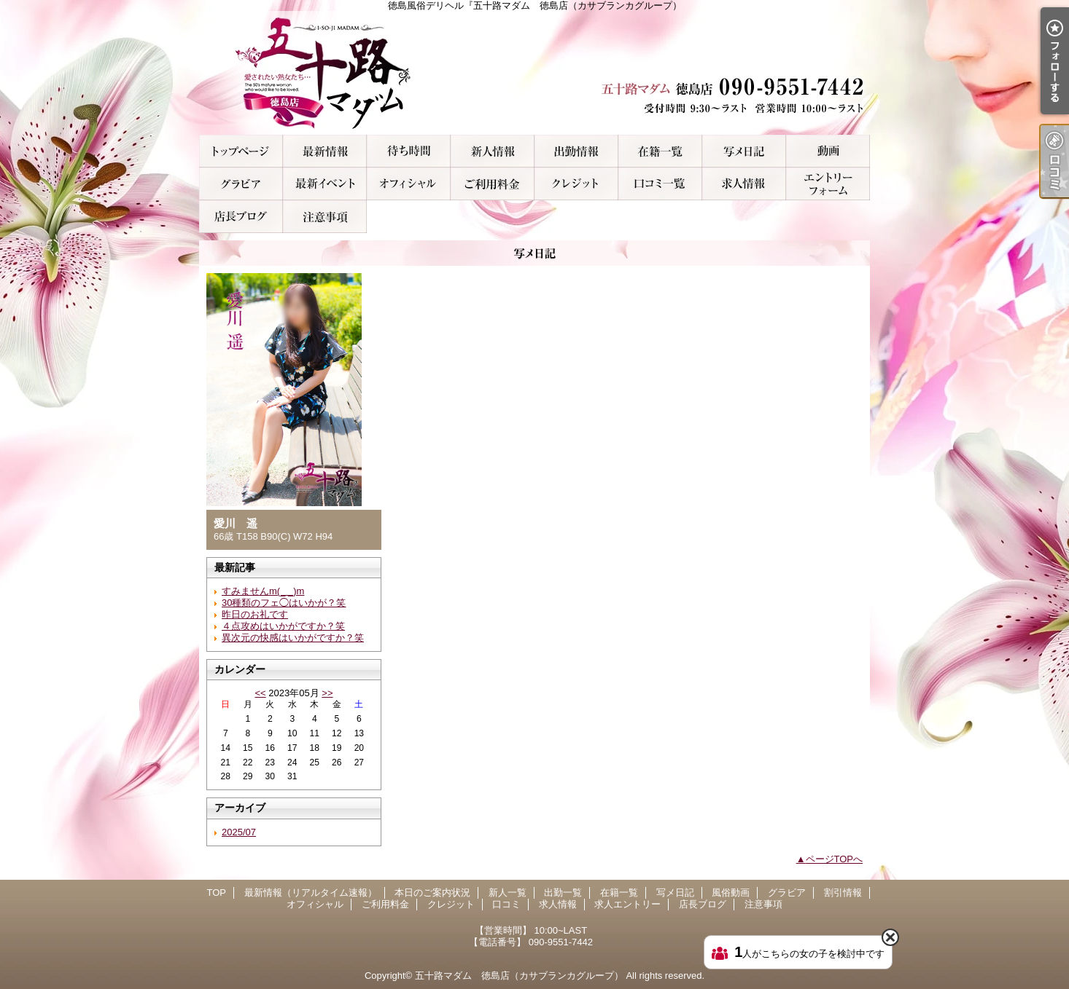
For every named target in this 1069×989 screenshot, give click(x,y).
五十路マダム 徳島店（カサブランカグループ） (519, 975)
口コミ (660, 184)
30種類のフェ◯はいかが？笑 (284, 602)
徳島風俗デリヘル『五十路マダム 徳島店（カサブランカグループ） (534, 73)
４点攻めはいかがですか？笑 (283, 625)
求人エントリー (828, 184)
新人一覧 (492, 151)
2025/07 (239, 832)
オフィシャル (409, 184)
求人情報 (744, 184)
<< (259, 692)
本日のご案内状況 (409, 151)
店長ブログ (241, 216)
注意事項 (325, 216)
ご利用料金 (492, 184)
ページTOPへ (834, 859)
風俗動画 (828, 151)
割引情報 (325, 184)
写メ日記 (744, 151)
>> (327, 692)
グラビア (241, 184)
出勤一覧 (576, 151)
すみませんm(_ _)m (263, 591)
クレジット (576, 184)
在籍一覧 (660, 151)
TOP (241, 151)
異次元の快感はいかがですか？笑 (293, 637)
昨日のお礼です (255, 614)
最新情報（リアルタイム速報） (325, 151)
